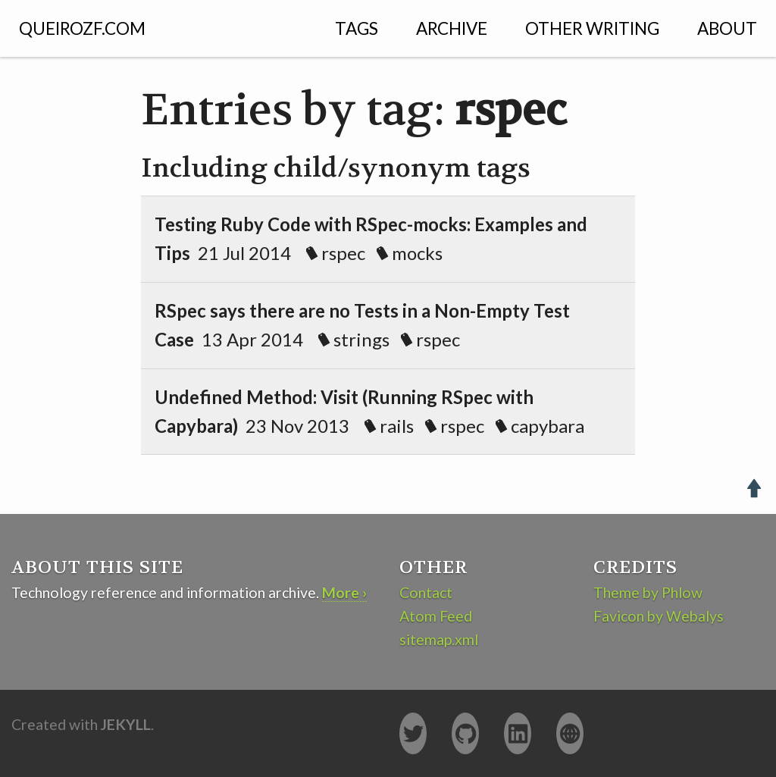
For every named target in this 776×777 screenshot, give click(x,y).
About (727, 28)
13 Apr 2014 (362, 324)
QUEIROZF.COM (82, 28)
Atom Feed (435, 616)
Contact (425, 592)
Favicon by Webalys (658, 616)
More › (344, 592)
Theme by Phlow (647, 592)
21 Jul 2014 (371, 238)
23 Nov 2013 (381, 411)
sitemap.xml (438, 639)
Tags (356, 28)
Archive (451, 28)
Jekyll (126, 724)
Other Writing (592, 28)
